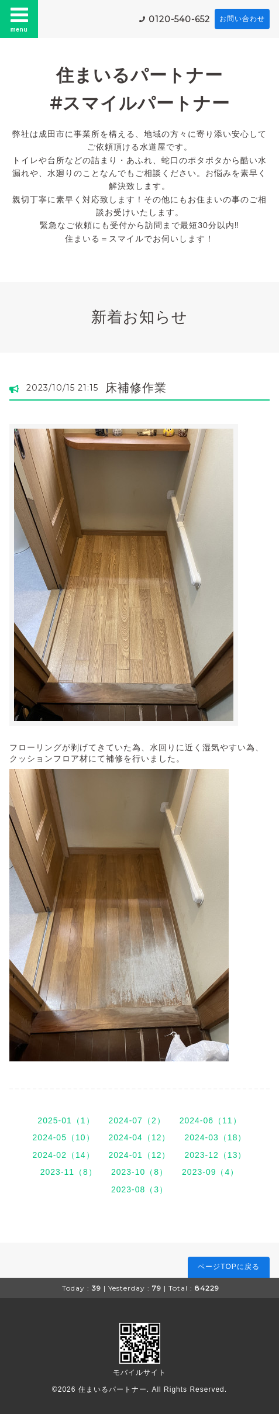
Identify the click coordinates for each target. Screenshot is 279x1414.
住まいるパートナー (112, 1389)
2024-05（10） (64, 1137)
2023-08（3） (139, 1189)
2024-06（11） (211, 1120)
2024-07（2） (137, 1120)
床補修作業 (136, 387)
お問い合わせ (242, 19)
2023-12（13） (215, 1155)
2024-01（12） (140, 1155)
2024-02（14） (64, 1155)
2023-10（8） (139, 1172)
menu (19, 19)
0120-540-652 (179, 19)
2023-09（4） (210, 1172)
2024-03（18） (215, 1137)
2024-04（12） (140, 1137)
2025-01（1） (65, 1120)
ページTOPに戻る (228, 1267)
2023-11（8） (68, 1172)
